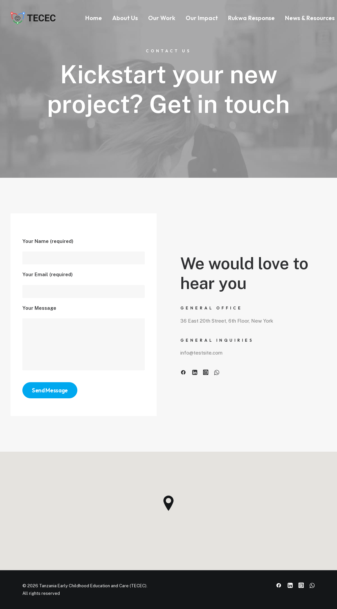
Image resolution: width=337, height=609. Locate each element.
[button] (183, 373)
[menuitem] (94, 18)
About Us (125, 18)
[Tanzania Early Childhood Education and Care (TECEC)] (34, 18)
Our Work (161, 18)
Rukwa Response (251, 18)
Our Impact (202, 18)
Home (93, 18)
